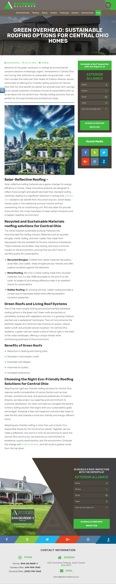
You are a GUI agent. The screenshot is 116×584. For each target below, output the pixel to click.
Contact (75, 13)
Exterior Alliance (30, 444)
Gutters (53, 13)
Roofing (35, 13)
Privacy (105, 581)
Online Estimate (22, 13)
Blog (98, 13)
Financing (64, 13)
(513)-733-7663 (30, 571)
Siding (44, 13)
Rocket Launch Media (91, 581)
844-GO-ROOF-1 (26, 563)
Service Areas (87, 13)
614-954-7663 (108, 5)
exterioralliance (13, 63)
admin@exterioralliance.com (93, 563)
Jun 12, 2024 (30, 63)
